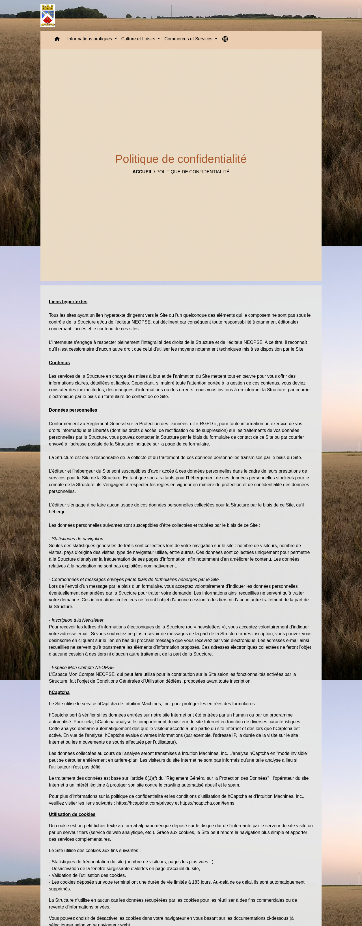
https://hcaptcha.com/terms (207, 803)
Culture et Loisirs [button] (139, 38)
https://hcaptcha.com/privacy (145, 803)
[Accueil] (47, 15)
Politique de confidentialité (193, 171)
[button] (57, 40)
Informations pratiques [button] (90, 38)
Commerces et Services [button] (189, 38)
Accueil (142, 171)
